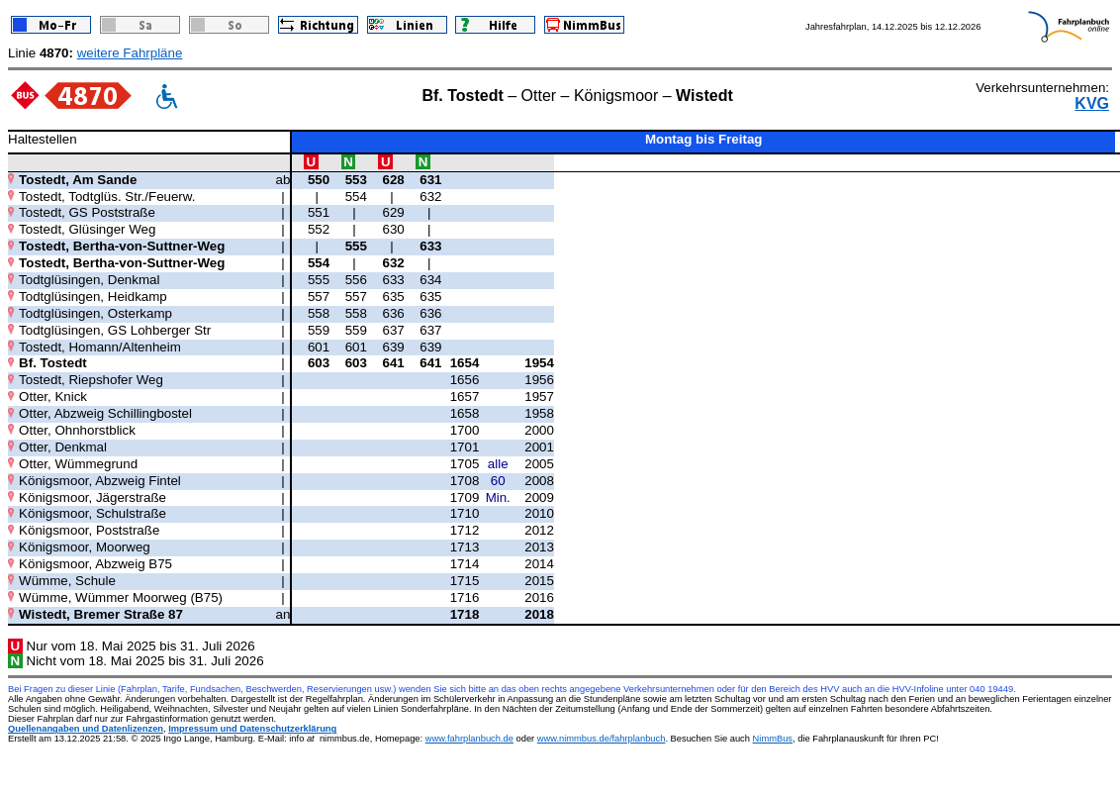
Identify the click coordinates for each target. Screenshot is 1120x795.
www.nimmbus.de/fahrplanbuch (601, 739)
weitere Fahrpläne (130, 53)
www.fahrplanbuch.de (469, 739)
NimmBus (773, 739)
